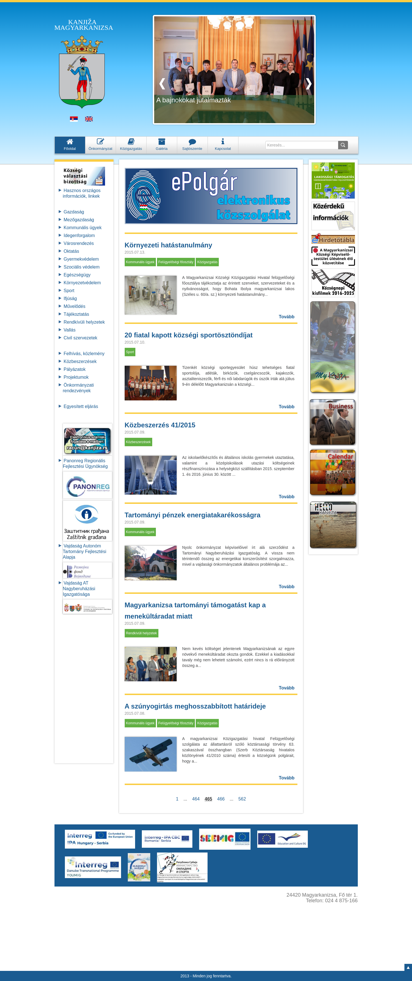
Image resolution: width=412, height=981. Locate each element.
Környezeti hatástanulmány (168, 245)
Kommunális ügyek (83, 227)
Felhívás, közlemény (84, 353)
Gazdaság (74, 211)
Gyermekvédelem (81, 259)
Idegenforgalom (79, 235)
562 (242, 799)
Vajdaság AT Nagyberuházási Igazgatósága (79, 589)
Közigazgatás (207, 262)
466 (221, 799)
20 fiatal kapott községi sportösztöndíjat (189, 335)
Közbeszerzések (80, 361)
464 (196, 799)
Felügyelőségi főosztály (176, 262)
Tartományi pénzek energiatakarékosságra (193, 515)
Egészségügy (77, 274)
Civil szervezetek (80, 337)
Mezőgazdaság (79, 219)
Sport (69, 290)
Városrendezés (79, 243)
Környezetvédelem (82, 282)
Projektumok (76, 377)
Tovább (287, 316)
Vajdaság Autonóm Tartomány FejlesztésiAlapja (84, 552)
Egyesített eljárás (81, 406)
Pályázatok (75, 369)
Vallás (70, 330)
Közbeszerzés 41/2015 (160, 425)
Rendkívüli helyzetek (84, 322)
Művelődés (74, 306)
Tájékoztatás (76, 314)
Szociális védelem (82, 267)
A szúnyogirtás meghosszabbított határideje (195, 706)
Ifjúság (70, 298)
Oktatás (71, 251)
